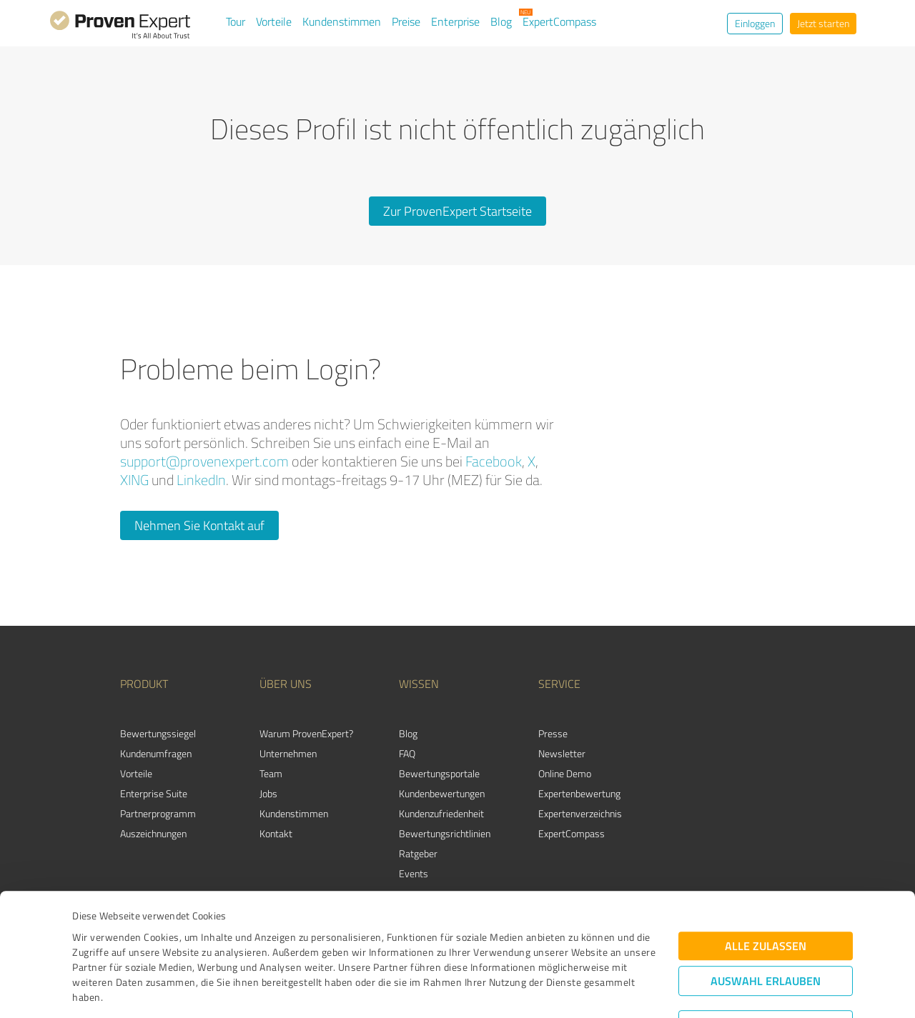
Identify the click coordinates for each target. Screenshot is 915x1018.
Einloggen (755, 23)
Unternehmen (288, 753)
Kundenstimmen (341, 21)
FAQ (407, 753)
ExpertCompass (559, 21)
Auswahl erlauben (766, 905)
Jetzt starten (823, 23)
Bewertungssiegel (158, 733)
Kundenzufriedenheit (441, 813)
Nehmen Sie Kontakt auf (199, 525)
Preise (406, 21)
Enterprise (455, 21)
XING (134, 479)
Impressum (98, 951)
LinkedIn (201, 479)
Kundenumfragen (156, 753)
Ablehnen (766, 950)
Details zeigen (558, 991)
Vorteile (274, 21)
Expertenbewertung (579, 793)
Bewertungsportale (439, 773)
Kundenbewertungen (442, 793)
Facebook (493, 461)
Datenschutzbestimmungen (194, 951)
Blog (501, 21)
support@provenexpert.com (204, 461)
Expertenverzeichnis (580, 813)
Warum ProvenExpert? (306, 733)
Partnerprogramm (158, 813)
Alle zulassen (765, 870)
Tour (235, 21)
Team (270, 773)
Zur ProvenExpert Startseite (457, 210)
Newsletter (561, 753)
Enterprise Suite (153, 793)
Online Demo (564, 773)
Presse (553, 733)
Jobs (268, 793)
